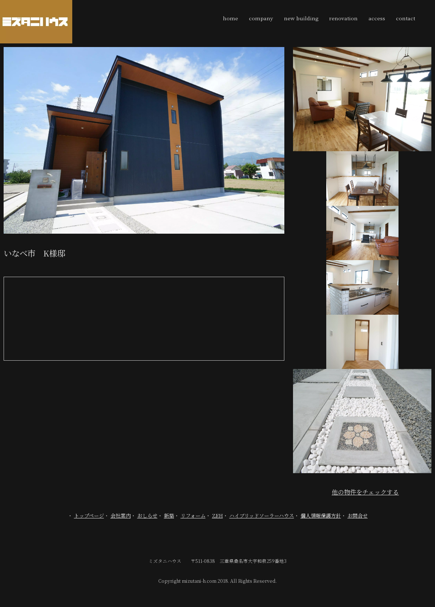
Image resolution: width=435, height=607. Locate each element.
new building (301, 18)
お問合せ (358, 515)
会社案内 (121, 515)
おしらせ (147, 515)
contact (405, 18)
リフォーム (193, 515)
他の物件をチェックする (365, 491)
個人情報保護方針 (321, 515)
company (261, 18)
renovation (343, 18)
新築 (169, 515)
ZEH (217, 515)
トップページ (89, 515)
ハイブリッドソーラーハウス (261, 515)
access (377, 18)
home (230, 18)
